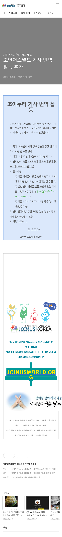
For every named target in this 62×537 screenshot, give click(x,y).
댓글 (5, 527)
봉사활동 (38, 12)
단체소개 (13, 12)
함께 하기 (25, 12)
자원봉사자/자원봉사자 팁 (17, 55)
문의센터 (50, 12)
